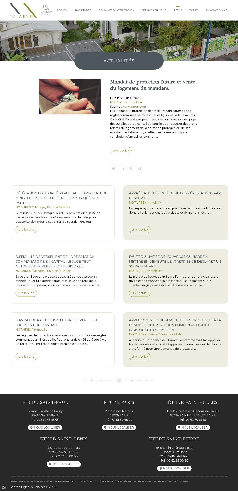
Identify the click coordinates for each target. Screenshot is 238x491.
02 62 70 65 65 (196, 419)
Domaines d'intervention (116, 10)
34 (131, 380)
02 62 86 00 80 (177, 460)
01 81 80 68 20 (122, 419)
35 (137, 380)
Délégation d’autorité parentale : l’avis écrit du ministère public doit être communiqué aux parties (62, 198)
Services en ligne (154, 10)
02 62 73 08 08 (67, 456)
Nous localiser (47, 427)
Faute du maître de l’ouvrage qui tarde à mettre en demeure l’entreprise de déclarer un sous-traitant (175, 261)
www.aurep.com (134, 106)
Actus (178, 10)
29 (101, 380)
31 (113, 380)
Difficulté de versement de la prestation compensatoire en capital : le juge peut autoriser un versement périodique (55, 261)
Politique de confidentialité (165, 481)
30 (106, 380)
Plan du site (107, 481)
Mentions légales (123, 481)
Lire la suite (121, 150)
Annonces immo (217, 10)
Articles (184, 481)
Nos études (83, 10)
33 (125, 380)
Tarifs (194, 10)
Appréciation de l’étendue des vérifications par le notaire (175, 195)
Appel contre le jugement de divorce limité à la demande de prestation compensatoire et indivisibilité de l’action (175, 325)
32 (119, 380)
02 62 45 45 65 (48, 419)
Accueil (62, 10)
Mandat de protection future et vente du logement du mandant (56, 322)
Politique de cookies (142, 481)
